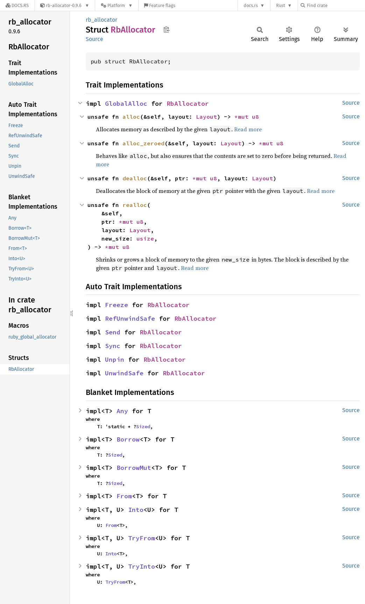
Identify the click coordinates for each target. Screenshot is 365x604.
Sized (143, 426)
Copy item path (166, 29)
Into (135, 510)
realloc (134, 204)
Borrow (128, 439)
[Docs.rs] (17, 5)
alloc (131, 116)
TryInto (141, 566)
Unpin (114, 359)
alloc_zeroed (143, 143)
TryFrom (141, 538)
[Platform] (116, 5)
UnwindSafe (124, 373)
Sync (112, 346)
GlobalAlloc (126, 103)
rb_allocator (101, 19)
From (124, 496)
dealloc (134, 178)
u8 (255, 116)
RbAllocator (188, 103)
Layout (206, 116)
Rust (280, 5)
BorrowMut (134, 468)
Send (112, 332)
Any (122, 411)
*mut (243, 116)
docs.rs (251, 5)
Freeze (116, 305)
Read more (248, 129)
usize (145, 238)
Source (94, 39)
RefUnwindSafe (130, 318)
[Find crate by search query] (335, 5)
